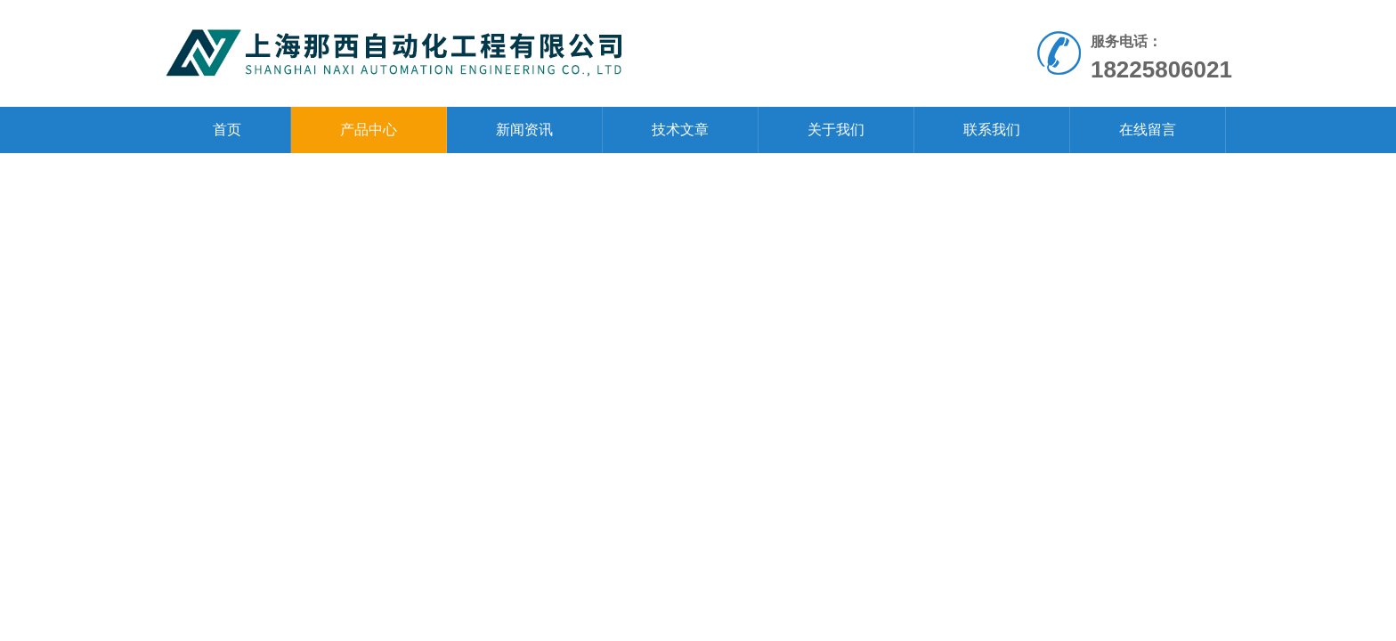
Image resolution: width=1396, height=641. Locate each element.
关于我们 (836, 129)
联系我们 (991, 129)
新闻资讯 (524, 129)
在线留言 (1147, 129)
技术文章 (680, 129)
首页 (227, 129)
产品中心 (368, 129)
